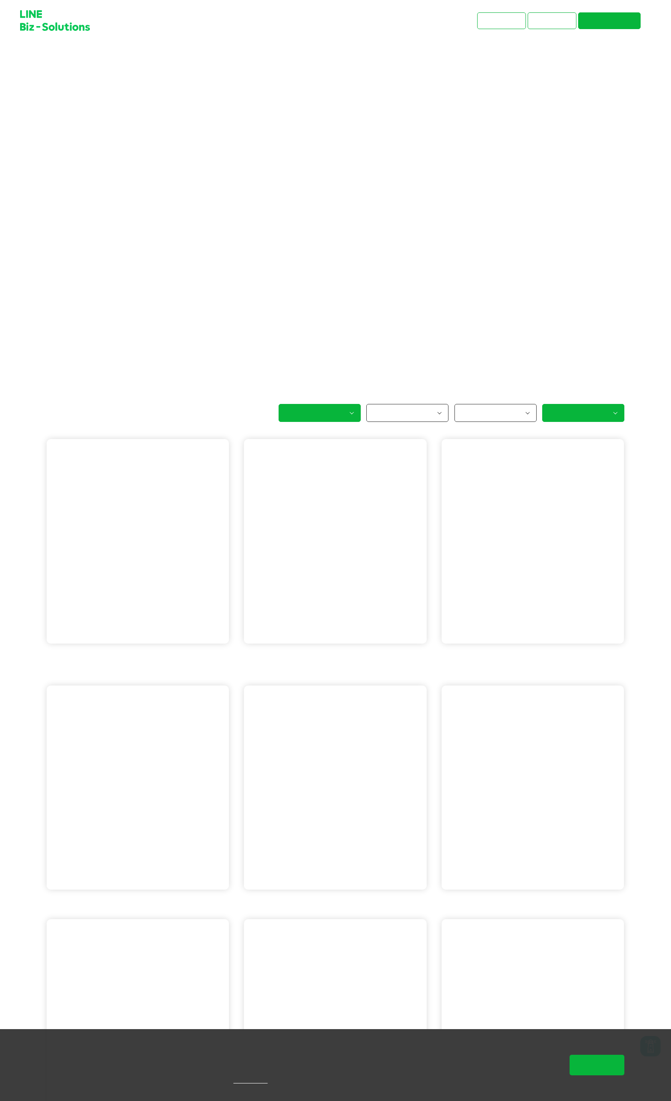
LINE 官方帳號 (85, 656)
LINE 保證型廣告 (141, 656)
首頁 (53, 55)
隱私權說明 (263, 1080)
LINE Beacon (530, 656)
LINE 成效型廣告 (88, 669)
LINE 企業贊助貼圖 (145, 902)
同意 (597, 1065)
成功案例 (84, 55)
